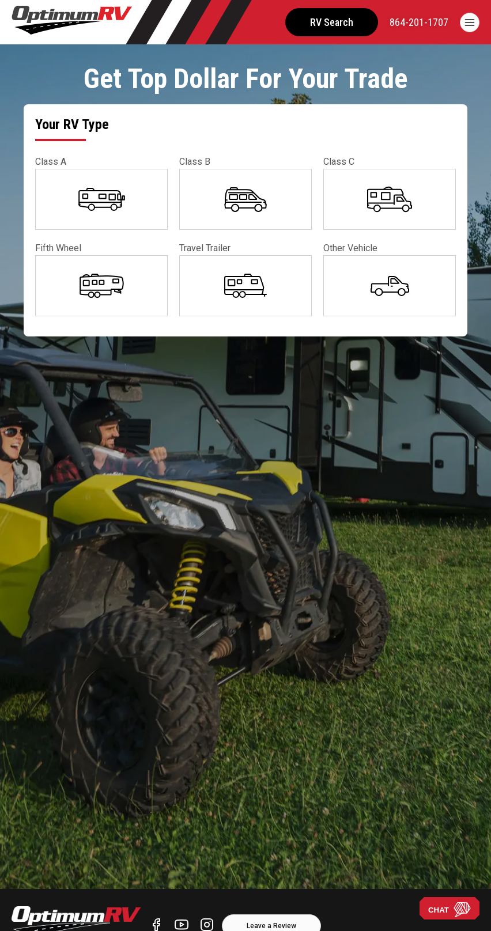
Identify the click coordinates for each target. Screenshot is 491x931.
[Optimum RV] (72, 22)
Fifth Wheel (58, 248)
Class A (50, 161)
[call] (419, 22)
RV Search (331, 22)
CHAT (449, 909)
